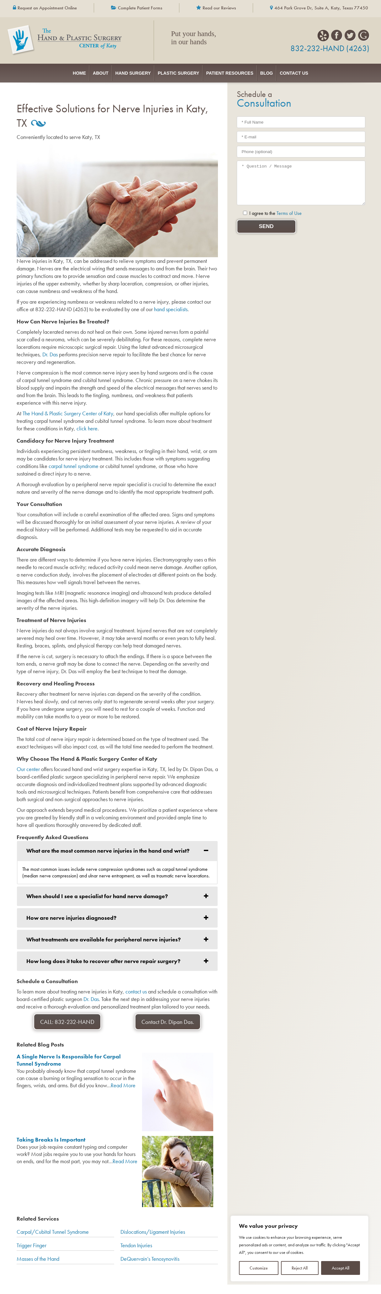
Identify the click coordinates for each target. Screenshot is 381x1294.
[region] (299, 1248)
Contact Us (335, 71)
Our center (28, 765)
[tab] (117, 847)
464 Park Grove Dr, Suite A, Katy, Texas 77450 (321, 8)
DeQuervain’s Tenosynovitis (149, 1255)
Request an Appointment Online (47, 8)
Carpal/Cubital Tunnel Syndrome (53, 1228)
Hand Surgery (119, 71)
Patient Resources (243, 71)
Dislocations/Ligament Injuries (152, 1228)
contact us (136, 988)
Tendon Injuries (136, 1242)
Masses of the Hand (38, 1255)
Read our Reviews (219, 8)
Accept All (340, 1268)
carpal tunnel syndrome (73, 462)
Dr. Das (50, 351)
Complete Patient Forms (140, 8)
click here (87, 425)
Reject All (300, 1268)
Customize (259, 1268)
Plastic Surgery (178, 71)
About (73, 71)
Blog (294, 71)
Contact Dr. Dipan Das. (167, 1019)
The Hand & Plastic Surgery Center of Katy (68, 410)
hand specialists (171, 306)
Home (38, 71)
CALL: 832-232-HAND (67, 1019)
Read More (123, 1082)
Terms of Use (289, 210)
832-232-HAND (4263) (329, 48)
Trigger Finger (31, 1242)
